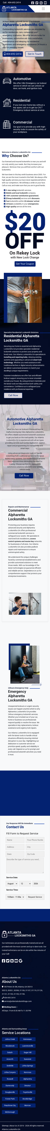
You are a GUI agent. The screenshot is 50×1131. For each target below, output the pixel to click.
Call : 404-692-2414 (12, 2)
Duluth (10, 1052)
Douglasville (10, 1092)
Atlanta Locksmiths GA (11, 1129)
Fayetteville (27, 1092)
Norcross (27, 1072)
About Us (13, 1126)
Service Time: (12, 890)
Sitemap (5, 1126)
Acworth (10, 1059)
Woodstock (9, 1046)
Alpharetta (27, 1079)
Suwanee (27, 1059)
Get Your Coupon (25, 263)
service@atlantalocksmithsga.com (18, 1001)
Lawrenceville (27, 1046)
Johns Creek (10, 1039)
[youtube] (45, 3)
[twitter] (37, 3)
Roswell (10, 1079)
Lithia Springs (27, 1066)
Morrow (27, 1105)
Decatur (27, 1086)
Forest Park (10, 1099)
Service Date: (12, 877)
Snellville (10, 1066)
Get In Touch (34, 53)
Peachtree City (10, 1105)
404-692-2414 (12, 53)
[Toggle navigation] (43, 8)
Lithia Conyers (10, 1072)
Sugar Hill (27, 1052)
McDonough (10, 1112)
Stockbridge (27, 1099)
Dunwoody (10, 1086)
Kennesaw (27, 1039)
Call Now (13, 395)
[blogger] (41, 3)
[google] (21, 962)
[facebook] (33, 3)
